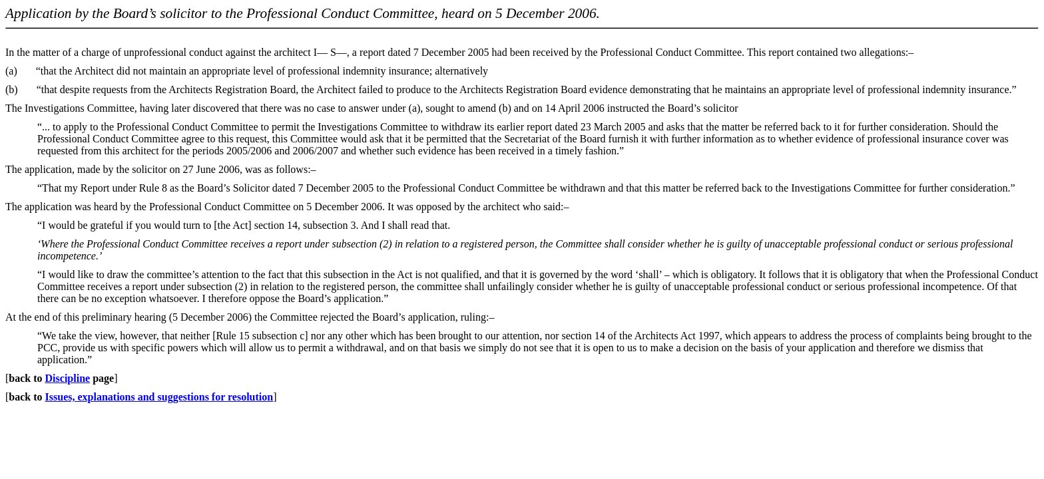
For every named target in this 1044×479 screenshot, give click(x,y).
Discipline (68, 378)
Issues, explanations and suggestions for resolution (159, 396)
